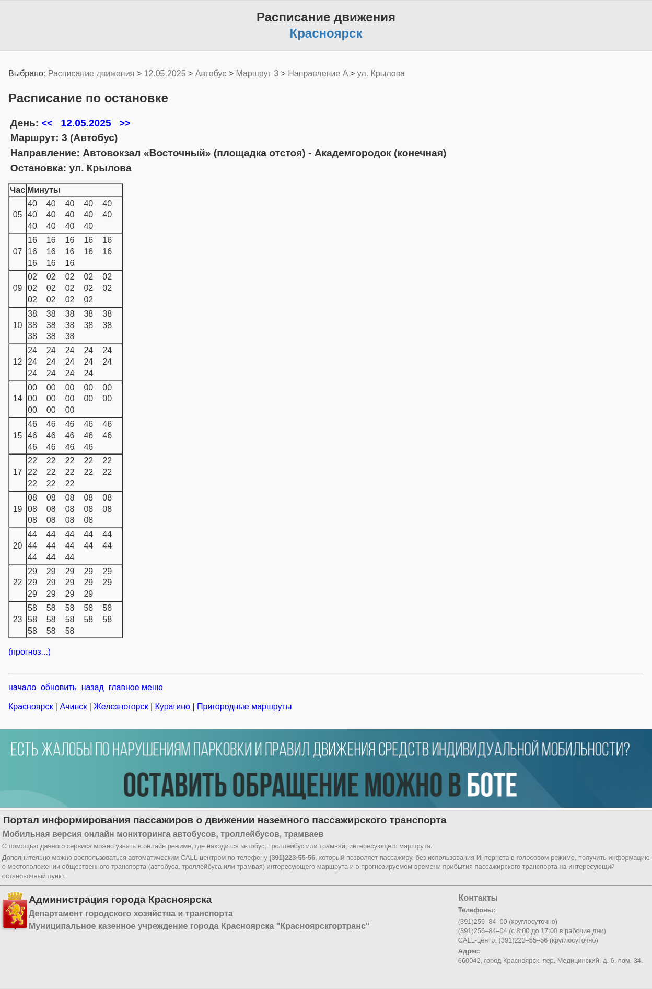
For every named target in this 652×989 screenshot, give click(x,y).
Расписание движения (91, 73)
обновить (59, 687)
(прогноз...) (29, 651)
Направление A (317, 73)
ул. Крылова (381, 73)
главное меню (136, 687)
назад (93, 687)
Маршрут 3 (257, 73)
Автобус (211, 73)
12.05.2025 (164, 73)
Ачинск (73, 706)
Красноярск (31, 706)
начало (22, 687)
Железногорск (120, 706)
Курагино (172, 706)
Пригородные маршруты (243, 706)
